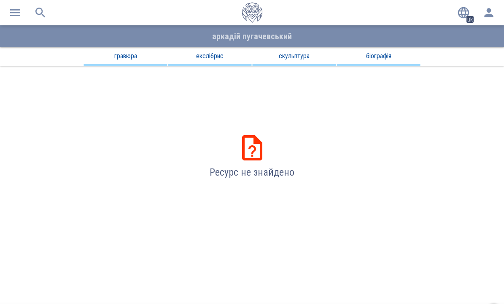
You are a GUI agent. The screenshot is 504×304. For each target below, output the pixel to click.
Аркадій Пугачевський (252, 36)
